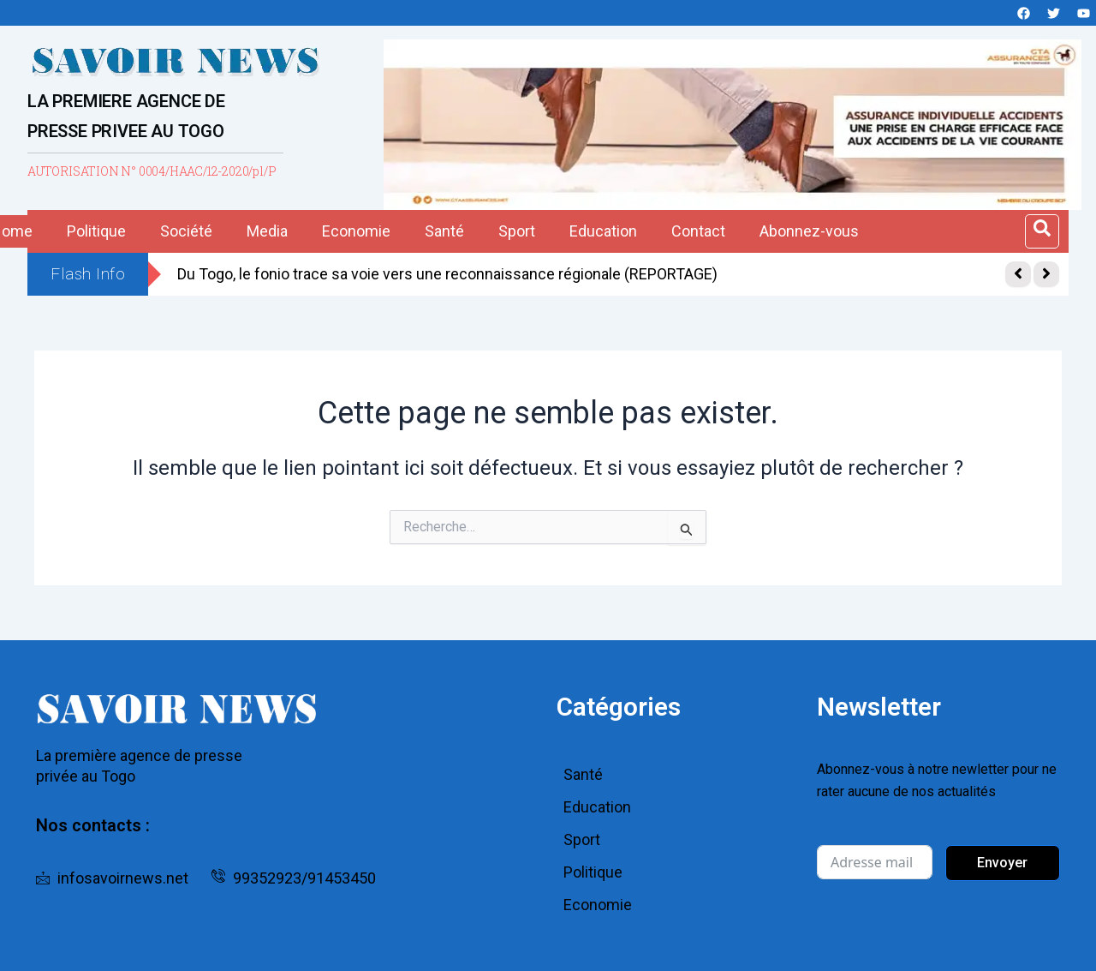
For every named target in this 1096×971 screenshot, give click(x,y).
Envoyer (1002, 862)
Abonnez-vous (809, 231)
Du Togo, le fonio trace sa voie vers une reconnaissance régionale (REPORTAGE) (447, 274)
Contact (698, 231)
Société (186, 231)
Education (603, 231)
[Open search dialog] (1042, 231)
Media (267, 231)
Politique (96, 231)
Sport (516, 231)
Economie (356, 231)
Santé (444, 231)
